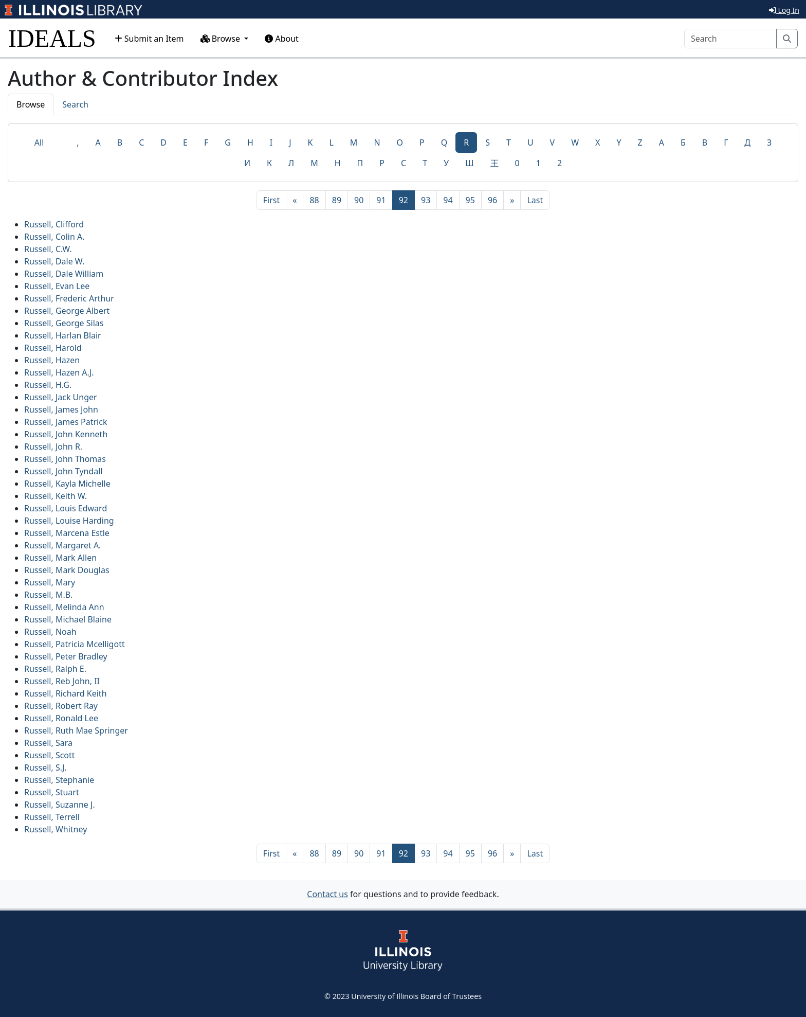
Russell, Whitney (55, 829)
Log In (784, 10)
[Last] (534, 200)
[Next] (512, 200)
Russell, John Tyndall (63, 471)
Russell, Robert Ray (61, 705)
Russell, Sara (48, 742)
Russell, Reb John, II (62, 681)
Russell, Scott (49, 755)
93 (425, 200)
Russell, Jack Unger (60, 397)
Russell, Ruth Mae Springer (76, 730)
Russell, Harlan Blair (62, 335)
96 (492, 200)
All (39, 142)
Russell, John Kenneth (65, 434)
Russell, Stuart (51, 792)
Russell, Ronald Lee (61, 718)
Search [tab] (75, 104)
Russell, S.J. (45, 767)
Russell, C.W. (48, 249)
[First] (271, 200)
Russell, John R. (53, 446)
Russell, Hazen (52, 360)
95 (470, 200)
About (282, 38)
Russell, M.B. (48, 594)
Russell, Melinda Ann (64, 607)
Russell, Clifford (54, 224)
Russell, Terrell (52, 817)
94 (447, 200)
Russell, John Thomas (65, 459)
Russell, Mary (49, 582)
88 (314, 200)
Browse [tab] (30, 104)
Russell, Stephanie (59, 780)
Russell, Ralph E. (55, 668)
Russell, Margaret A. (62, 545)
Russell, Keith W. (55, 496)
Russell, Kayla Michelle (67, 483)
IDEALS (52, 38)
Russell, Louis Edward (65, 508)
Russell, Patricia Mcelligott (74, 644)
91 (381, 200)
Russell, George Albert (66, 310)
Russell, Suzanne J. (59, 804)
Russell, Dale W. (54, 261)
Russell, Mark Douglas (66, 570)
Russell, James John (61, 409)
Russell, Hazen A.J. (59, 372)
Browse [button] (221, 38)
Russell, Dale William (63, 273)
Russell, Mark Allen (60, 557)
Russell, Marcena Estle (66, 533)
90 (358, 200)
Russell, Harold (53, 347)
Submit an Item (149, 38)
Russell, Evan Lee (56, 286)
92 (407, 199)
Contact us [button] (327, 894)
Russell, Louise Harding (69, 520)
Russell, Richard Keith (65, 693)
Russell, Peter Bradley (65, 656)
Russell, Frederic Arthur (69, 298)
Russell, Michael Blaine (68, 619)
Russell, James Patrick (65, 421)
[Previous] (294, 200)
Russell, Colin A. (54, 236)
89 (336, 200)
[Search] (730, 38)
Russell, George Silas (63, 323)
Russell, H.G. (47, 384)
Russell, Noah (50, 631)
